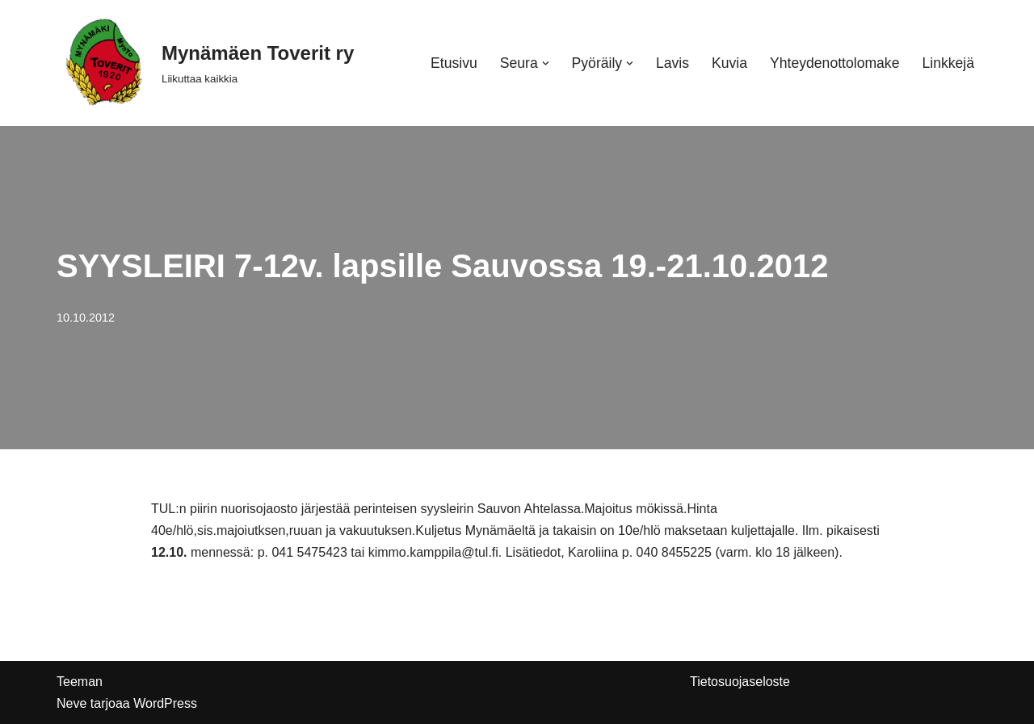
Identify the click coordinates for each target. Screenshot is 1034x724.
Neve (71, 703)
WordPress (165, 703)
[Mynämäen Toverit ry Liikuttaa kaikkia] (205, 63)
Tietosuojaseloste (740, 681)
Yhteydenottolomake (834, 63)
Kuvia (729, 63)
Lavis (672, 63)
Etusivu (454, 63)
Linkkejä (948, 63)
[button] (545, 63)
